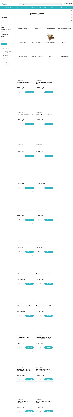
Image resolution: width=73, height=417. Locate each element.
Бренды (26, 404)
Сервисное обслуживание (17, 405)
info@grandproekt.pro (55, 399)
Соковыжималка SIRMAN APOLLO (61, 144)
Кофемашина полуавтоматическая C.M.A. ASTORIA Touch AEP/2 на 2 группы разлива (44, 272)
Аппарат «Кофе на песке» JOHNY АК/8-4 (43, 113)
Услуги (14, 399)
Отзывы (2, 404)
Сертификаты (3, 410)
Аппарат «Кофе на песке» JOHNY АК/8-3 (25, 113)
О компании (3, 399)
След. (21, 382)
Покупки (26, 401)
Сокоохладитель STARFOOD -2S (61, 113)
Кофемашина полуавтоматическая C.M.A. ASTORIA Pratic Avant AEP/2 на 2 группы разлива (43, 209)
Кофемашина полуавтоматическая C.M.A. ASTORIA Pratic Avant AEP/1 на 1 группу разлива (24, 209)
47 (23, 384)
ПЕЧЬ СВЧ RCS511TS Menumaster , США (43, 302)
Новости (2, 401)
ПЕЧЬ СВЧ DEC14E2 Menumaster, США (24, 333)
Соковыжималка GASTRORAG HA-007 (24, 176)
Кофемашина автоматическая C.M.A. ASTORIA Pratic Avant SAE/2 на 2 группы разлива (24, 240)
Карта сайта (39, 399)
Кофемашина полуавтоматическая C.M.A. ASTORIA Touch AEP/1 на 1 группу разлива (25, 272)
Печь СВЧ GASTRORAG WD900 (23, 144)
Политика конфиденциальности (6, 408)
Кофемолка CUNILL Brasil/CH (41, 144)
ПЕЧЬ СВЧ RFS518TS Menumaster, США (62, 302)
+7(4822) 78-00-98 (68, 3)
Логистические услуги (16, 401)
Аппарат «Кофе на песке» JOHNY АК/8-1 (62, 81)
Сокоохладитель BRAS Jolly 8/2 (42, 239)
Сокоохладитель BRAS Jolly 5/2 (23, 81)
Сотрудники (3, 407)
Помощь (26, 399)
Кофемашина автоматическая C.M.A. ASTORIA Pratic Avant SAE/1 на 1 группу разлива (62, 209)
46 (22, 384)
